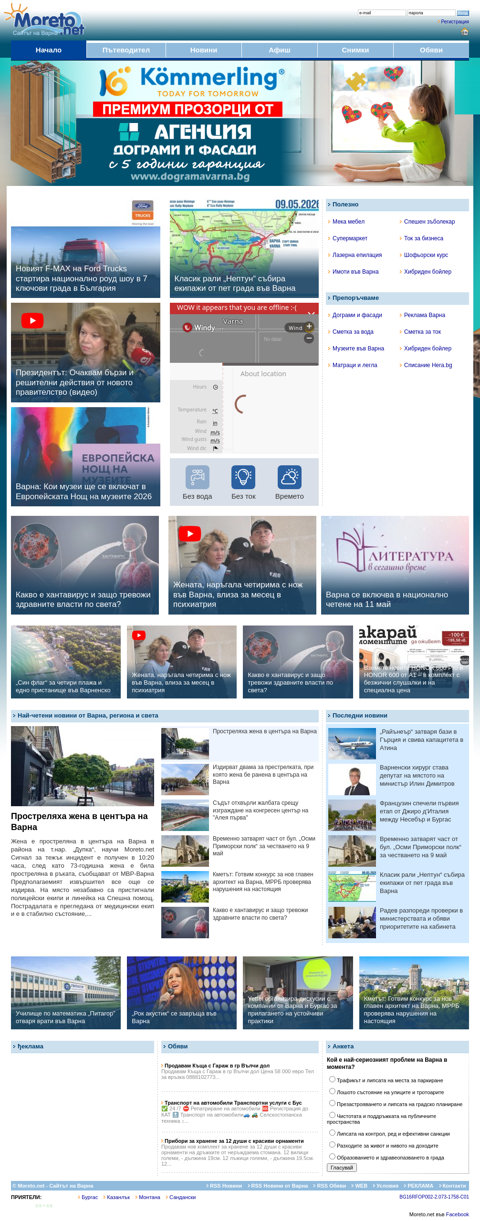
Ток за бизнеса (421, 238)
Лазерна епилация (355, 255)
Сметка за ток (420, 331)
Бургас (88, 1197)
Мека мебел (346, 221)
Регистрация (455, 21)
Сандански (181, 1197)
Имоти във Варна (353, 271)
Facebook (457, 1214)
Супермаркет (347, 238)
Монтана (148, 1197)
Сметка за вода (351, 331)
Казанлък (117, 1197)
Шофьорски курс (424, 255)
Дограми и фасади (355, 315)
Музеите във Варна (356, 348)
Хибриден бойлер (425, 271)
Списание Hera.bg (426, 365)
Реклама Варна (422, 315)
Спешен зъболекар (427, 221)
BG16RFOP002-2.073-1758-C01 (434, 1197)
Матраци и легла (352, 365)
